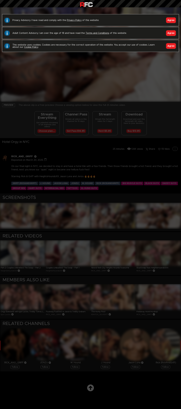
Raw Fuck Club (86, 4)
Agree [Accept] (170, 20)
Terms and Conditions (97, 33)
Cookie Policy (31, 47)
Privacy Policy (74, 20)
